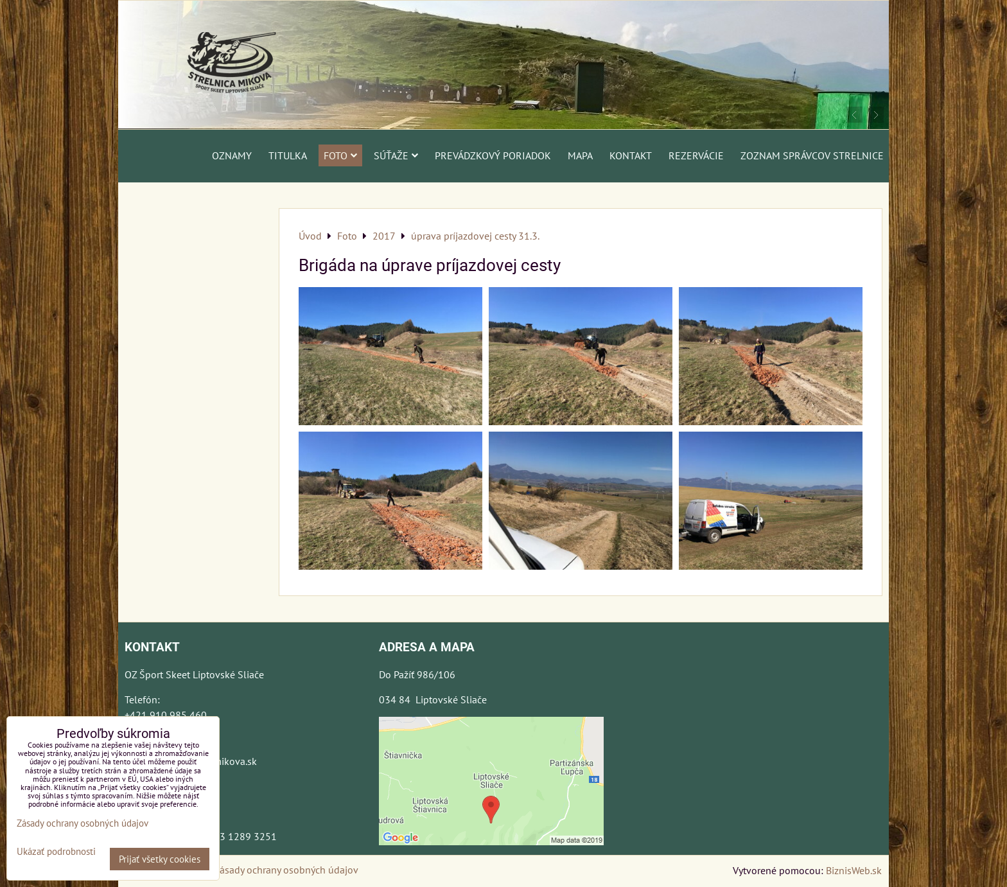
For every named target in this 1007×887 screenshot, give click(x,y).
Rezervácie (696, 155)
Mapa (580, 155)
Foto (340, 155)
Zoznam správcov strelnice (812, 155)
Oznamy (232, 155)
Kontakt (630, 155)
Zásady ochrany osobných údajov (286, 869)
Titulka (287, 155)
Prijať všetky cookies (159, 859)
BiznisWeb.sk (854, 870)
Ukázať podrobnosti (56, 852)
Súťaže (396, 155)
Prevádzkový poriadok (493, 155)
